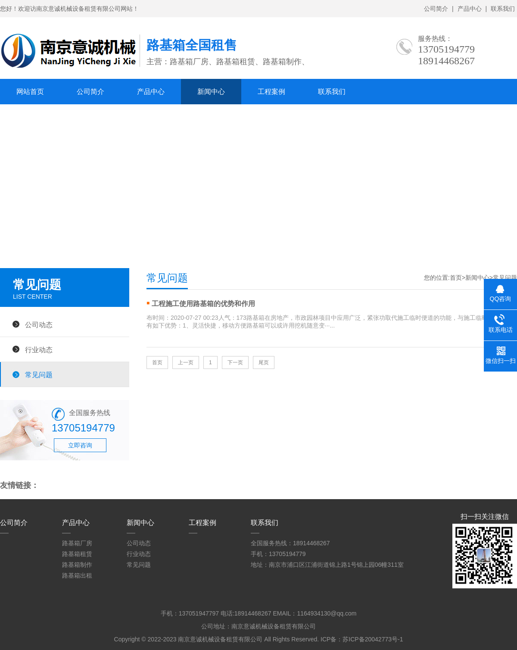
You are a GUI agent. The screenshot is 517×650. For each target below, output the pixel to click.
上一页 (185, 362)
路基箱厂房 (77, 543)
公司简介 (436, 8)
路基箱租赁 (77, 553)
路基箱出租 (77, 575)
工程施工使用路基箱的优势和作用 (203, 303)
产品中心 (470, 8)
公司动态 (39, 324)
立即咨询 (80, 445)
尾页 (263, 362)
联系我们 (503, 8)
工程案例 (271, 91)
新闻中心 (211, 91)
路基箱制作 (77, 564)
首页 (456, 277)
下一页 (235, 362)
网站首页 (30, 91)
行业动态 (39, 349)
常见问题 (39, 374)
